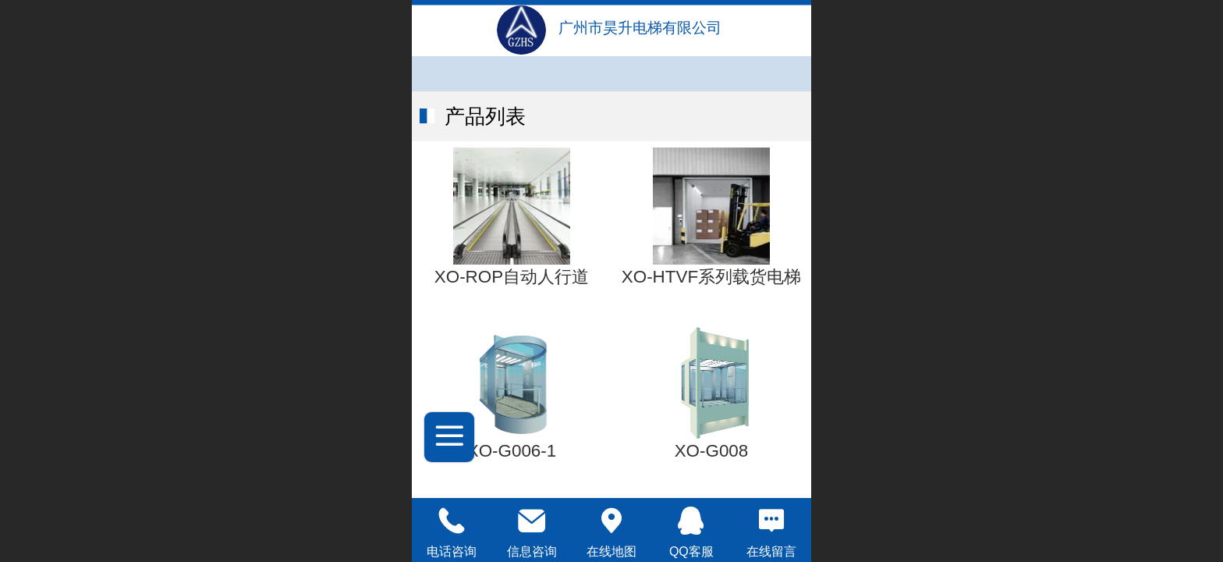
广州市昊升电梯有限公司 (639, 28)
